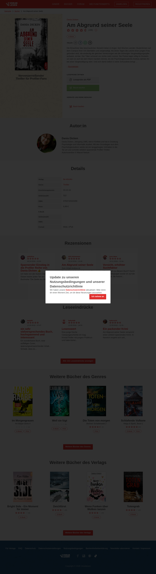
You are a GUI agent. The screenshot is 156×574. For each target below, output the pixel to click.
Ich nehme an (98, 296)
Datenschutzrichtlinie (75, 290)
